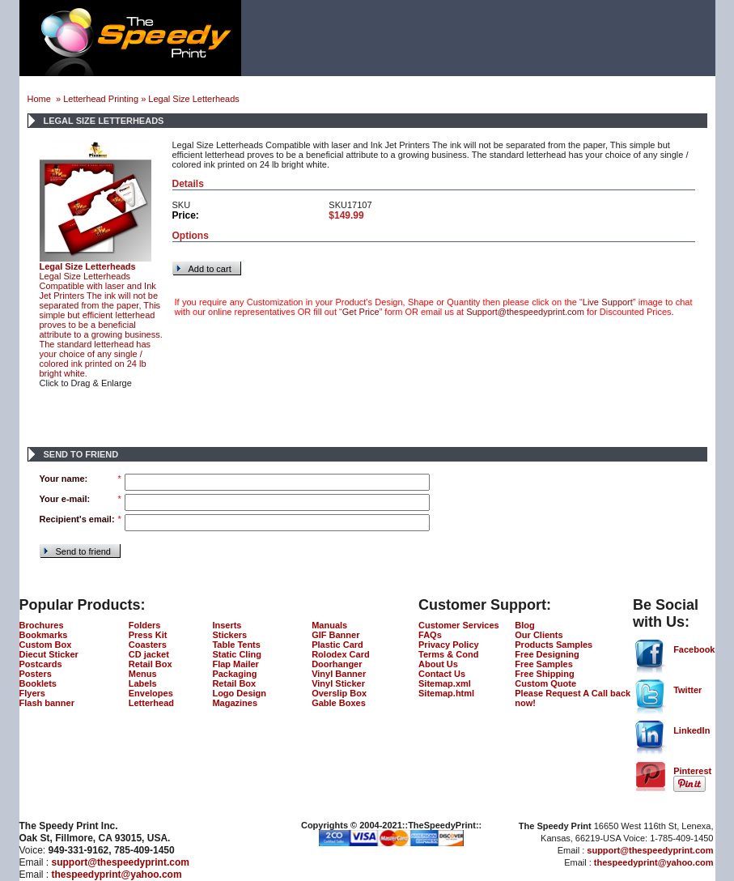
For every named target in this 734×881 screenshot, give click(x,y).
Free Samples (544, 664)
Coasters (148, 644)
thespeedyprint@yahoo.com (117, 874)
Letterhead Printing (100, 99)
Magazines (234, 703)
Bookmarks (43, 635)
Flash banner (46, 703)
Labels (143, 683)
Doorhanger (337, 664)
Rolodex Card (341, 654)
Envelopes (151, 693)
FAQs (430, 635)
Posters (35, 674)
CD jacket (149, 654)
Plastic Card (337, 644)
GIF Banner (335, 635)
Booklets (38, 683)
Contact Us (441, 674)
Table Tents (236, 644)
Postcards (40, 664)
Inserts (226, 625)
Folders (145, 625)
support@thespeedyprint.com (120, 862)
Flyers (32, 693)
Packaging (234, 674)
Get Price (361, 312)
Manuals (329, 625)
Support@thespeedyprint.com (525, 312)
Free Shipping (544, 674)
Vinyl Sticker (338, 683)
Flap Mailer (235, 664)
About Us (438, 664)
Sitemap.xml (444, 683)
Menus (143, 674)
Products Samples (553, 644)
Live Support (608, 302)
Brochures (41, 625)
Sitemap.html (446, 693)
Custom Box (45, 644)
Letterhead (151, 703)
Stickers (229, 635)
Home (40, 99)
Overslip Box (339, 693)
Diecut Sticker (48, 654)
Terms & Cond (448, 654)
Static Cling (236, 654)
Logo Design (239, 693)
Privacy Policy (448, 644)
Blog (524, 625)
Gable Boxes (339, 703)
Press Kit (148, 635)
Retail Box (150, 664)
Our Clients (538, 635)
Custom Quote (545, 683)
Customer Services (458, 625)
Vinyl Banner (339, 674)
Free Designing (547, 654)
